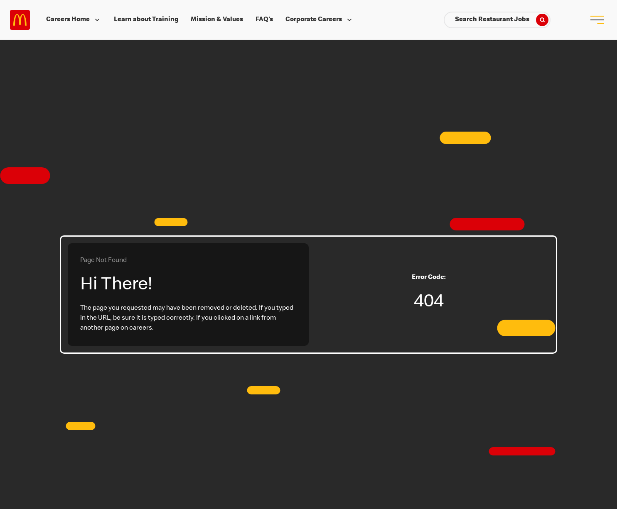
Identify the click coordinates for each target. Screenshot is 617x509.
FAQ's (264, 20)
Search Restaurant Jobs (501, 20)
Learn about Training (146, 20)
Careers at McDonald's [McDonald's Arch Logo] (20, 20)
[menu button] (597, 20)
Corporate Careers (319, 20)
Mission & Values (217, 20)
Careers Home (73, 20)
